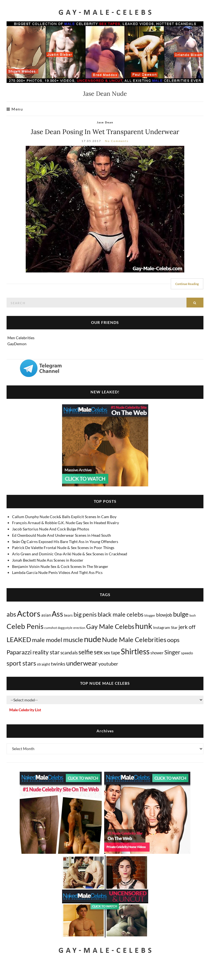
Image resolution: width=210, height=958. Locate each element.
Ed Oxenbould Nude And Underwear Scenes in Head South (61, 535)
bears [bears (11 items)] (68, 615)
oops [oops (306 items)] (173, 639)
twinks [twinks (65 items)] (58, 664)
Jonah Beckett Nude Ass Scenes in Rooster (47, 560)
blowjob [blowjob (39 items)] (164, 615)
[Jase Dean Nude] (105, 209)
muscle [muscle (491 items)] (73, 639)
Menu (15, 109)
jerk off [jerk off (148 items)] (187, 626)
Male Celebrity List (25, 709)
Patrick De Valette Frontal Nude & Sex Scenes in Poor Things (63, 547)
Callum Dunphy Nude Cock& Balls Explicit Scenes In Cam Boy (64, 516)
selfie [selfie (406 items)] (85, 652)
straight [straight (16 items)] (43, 664)
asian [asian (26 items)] (46, 614)
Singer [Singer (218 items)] (172, 652)
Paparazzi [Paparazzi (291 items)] (19, 652)
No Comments (117, 141)
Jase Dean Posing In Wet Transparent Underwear (105, 131)
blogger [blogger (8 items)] (149, 615)
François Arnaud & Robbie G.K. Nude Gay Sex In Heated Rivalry (65, 522)
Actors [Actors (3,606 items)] (28, 613)
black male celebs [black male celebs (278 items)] (121, 614)
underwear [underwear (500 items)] (82, 663)
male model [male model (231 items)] (47, 639)
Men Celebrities (20, 337)
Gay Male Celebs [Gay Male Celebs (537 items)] (110, 626)
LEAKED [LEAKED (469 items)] (19, 639)
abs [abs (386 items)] (11, 614)
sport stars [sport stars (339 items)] (21, 663)
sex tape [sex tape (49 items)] (112, 652)
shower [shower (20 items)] (157, 652)
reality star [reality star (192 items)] (46, 652)
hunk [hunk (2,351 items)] (143, 626)
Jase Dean (105, 122)
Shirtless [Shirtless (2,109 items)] (135, 651)
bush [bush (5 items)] (192, 615)
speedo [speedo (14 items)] (187, 653)
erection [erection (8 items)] (79, 628)
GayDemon (17, 343)
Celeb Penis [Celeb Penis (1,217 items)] (25, 626)
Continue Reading (187, 284)
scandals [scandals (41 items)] (69, 652)
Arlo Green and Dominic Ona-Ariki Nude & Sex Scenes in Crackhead (69, 553)
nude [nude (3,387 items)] (92, 639)
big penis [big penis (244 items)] (85, 614)
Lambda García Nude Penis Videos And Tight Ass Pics (57, 572)
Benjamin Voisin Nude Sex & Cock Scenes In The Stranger (60, 566)
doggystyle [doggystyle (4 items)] (65, 627)
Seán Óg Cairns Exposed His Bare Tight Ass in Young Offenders (65, 541)
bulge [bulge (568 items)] (181, 614)
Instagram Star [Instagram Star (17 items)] (165, 627)
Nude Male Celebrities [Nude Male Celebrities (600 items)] (134, 639)
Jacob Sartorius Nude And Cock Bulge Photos (50, 529)
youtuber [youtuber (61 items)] (108, 664)
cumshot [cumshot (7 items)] (50, 628)
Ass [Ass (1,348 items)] (57, 613)
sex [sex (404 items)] (98, 652)
